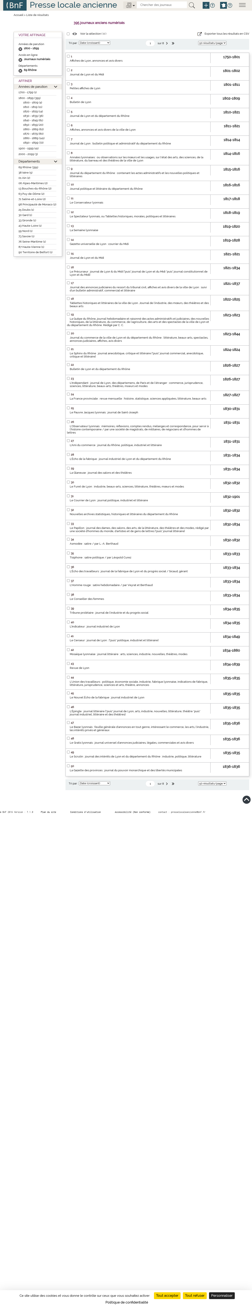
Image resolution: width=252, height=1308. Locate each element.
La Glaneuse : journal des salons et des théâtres (101, 472)
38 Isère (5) (26, 172)
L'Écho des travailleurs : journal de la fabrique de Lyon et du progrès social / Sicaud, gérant (129, 571)
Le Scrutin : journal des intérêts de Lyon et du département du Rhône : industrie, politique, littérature (135, 756)
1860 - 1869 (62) (33, 129)
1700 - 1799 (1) (28, 92)
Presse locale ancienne (73, 5)
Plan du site (48, 812)
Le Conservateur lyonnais (86, 202)
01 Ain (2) (24, 177)
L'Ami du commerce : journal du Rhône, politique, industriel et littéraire (116, 445)
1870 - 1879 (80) (33, 133)
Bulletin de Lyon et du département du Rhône (100, 369)
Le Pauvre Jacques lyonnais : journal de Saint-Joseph (104, 412)
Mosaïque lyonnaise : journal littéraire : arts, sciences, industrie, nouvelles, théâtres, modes (128, 654)
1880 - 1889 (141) (34, 138)
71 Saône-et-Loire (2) (32, 199)
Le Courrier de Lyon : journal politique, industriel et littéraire (109, 500)
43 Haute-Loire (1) (30, 225)
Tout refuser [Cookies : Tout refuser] (195, 1296)
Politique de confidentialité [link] (126, 1302)
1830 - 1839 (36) (33, 115)
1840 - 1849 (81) (33, 120)
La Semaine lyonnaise (84, 230)
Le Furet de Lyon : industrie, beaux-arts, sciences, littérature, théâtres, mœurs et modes (127, 486)
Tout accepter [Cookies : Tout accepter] (167, 1296)
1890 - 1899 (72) (33, 142)
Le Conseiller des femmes (87, 598)
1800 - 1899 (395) (30, 98)
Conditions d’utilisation (85, 812)
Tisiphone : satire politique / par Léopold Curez (100, 557)
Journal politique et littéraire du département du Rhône (106, 188)
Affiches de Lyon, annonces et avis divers (96, 60)
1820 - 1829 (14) (33, 111)
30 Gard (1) (25, 215)
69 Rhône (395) (28, 167)
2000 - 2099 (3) (28, 154)
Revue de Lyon (79, 668)
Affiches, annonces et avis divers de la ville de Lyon (103, 129)
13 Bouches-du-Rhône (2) (35, 188)
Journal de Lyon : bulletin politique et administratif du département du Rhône (120, 143)
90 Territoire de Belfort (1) (36, 252)
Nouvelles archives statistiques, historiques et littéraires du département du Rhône (124, 514)
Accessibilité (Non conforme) (133, 812)
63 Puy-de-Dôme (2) (31, 193)
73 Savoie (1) (26, 236)
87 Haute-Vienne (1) (31, 247)
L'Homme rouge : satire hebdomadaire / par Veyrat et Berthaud (111, 585)
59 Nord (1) (26, 231)
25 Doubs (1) (26, 209)
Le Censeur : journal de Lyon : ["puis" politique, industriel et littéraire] (114, 640)
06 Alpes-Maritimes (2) (33, 183)
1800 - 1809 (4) (32, 102)
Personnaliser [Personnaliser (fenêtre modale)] (222, 1296)
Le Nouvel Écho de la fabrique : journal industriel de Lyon (107, 697)
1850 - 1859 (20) (33, 124)
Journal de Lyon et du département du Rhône (100, 115)
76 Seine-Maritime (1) (32, 241)
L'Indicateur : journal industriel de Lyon (95, 626)
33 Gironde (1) (27, 220)
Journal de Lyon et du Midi (87, 74)
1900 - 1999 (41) (29, 148)
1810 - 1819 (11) (32, 107)
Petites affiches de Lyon (85, 88)
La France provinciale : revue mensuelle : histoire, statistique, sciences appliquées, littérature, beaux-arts (138, 398)
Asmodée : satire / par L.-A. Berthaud (94, 543)
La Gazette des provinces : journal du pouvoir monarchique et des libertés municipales (126, 770)
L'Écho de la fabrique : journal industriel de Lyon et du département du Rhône (120, 458)
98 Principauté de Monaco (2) (37, 204)
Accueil (18, 15)
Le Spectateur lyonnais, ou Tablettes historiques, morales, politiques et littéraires (122, 216)
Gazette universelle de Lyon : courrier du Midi (99, 244)
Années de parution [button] (33, 86)
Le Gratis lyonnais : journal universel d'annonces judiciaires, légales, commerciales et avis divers (132, 742)
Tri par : (73, 43)
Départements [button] (29, 161)
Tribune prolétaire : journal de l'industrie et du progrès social (109, 612)
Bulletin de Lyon (80, 102)
